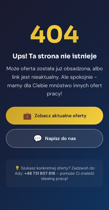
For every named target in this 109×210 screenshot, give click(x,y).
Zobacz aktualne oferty (54, 115)
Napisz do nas (54, 138)
